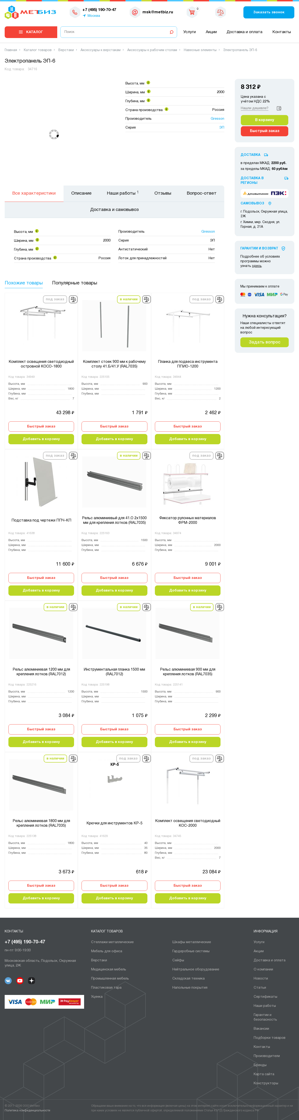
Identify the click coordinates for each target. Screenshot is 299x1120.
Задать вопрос (264, 342)
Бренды (260, 1065)
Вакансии (261, 1028)
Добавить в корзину (41, 439)
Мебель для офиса (106, 951)
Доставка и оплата (244, 32)
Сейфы (178, 960)
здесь (257, 266)
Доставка (250, 155)
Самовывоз (252, 203)
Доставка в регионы (252, 181)
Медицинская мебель (108, 969)
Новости (261, 978)
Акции (211, 32)
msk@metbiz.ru (157, 12)
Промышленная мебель (110, 978)
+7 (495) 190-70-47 (25, 942)
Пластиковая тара (106, 987)
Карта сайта (264, 1074)
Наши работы (265, 1006)
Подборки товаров (269, 1038)
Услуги (189, 32)
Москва (94, 16)
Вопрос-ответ (202, 193)
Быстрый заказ (41, 426)
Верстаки (99, 960)
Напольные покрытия (189, 987)
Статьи (260, 987)
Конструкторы (266, 1083)
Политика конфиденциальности (27, 1110)
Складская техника (188, 978)
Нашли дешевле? (254, 108)
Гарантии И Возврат (259, 248)
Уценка (97, 996)
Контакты (281, 32)
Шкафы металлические (191, 942)
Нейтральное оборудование (195, 969)
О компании (263, 969)
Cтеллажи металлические (112, 942)
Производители (267, 1056)
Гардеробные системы (191, 951)
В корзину (264, 120)
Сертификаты (265, 996)
